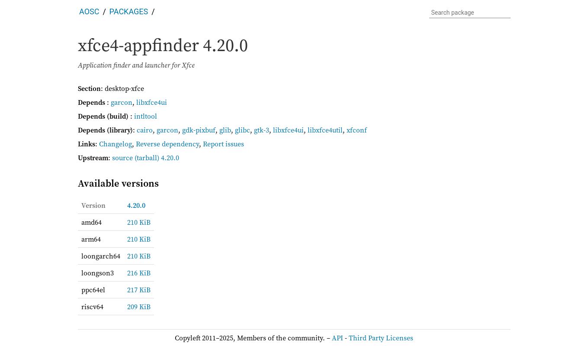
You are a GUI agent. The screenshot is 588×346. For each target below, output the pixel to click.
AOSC (89, 11)
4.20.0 (136, 205)
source (122, 157)
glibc (242, 130)
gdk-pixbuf (198, 130)
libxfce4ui (151, 102)
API (337, 338)
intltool (145, 116)
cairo (145, 130)
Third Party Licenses (381, 338)
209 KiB (139, 306)
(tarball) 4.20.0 (157, 157)
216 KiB (139, 273)
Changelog (115, 144)
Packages (128, 11)
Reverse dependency (167, 144)
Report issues (223, 144)
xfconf (357, 130)
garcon (121, 102)
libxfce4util (325, 130)
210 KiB (139, 222)
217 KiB (139, 289)
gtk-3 (261, 130)
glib (225, 130)
